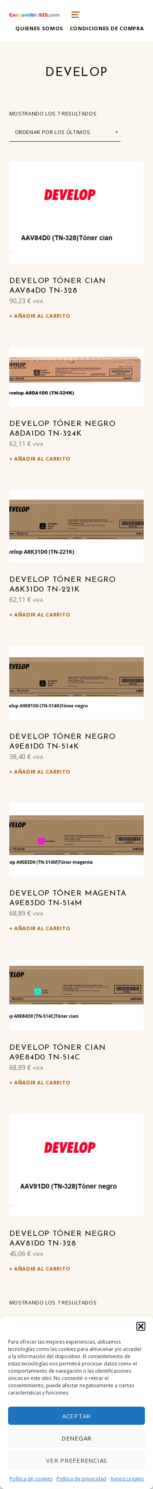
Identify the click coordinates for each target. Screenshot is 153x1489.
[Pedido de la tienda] (65, 132)
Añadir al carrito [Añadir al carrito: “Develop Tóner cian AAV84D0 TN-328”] (42, 315)
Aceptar (76, 1416)
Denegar (76, 1438)
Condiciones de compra (107, 28)
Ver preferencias (76, 1460)
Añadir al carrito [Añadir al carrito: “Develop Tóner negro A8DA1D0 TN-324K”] (42, 458)
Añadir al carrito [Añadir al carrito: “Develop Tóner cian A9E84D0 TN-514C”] (42, 1082)
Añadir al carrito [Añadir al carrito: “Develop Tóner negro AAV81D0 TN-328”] (42, 1268)
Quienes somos (39, 28)
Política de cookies (31, 1478)
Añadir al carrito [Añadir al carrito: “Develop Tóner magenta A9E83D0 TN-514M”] (42, 928)
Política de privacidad (81, 1478)
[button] (141, 1326)
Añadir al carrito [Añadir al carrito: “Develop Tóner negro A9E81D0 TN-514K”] (42, 771)
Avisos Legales (127, 1478)
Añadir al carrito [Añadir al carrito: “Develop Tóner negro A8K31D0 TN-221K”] (42, 614)
